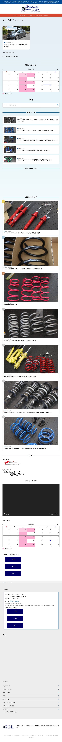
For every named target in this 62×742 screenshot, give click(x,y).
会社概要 (5, 709)
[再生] (4, 514)
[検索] (57, 105)
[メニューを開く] (58, 9)
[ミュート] (55, 514)
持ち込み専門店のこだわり (12, 712)
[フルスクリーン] (57, 514)
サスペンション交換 (8, 706)
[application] (31, 500)
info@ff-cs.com (14, 601)
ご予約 (13, 559)
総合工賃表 (6, 699)
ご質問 (13, 566)
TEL (13, 573)
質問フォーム (6, 692)
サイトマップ (6, 686)
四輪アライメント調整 (9, 702)
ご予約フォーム (7, 689)
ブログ (4, 696)
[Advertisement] (13, 182)
